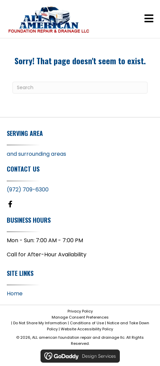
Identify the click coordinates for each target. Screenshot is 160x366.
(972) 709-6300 (28, 189)
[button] (10, 204)
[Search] (80, 88)
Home (15, 293)
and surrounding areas (36, 154)
